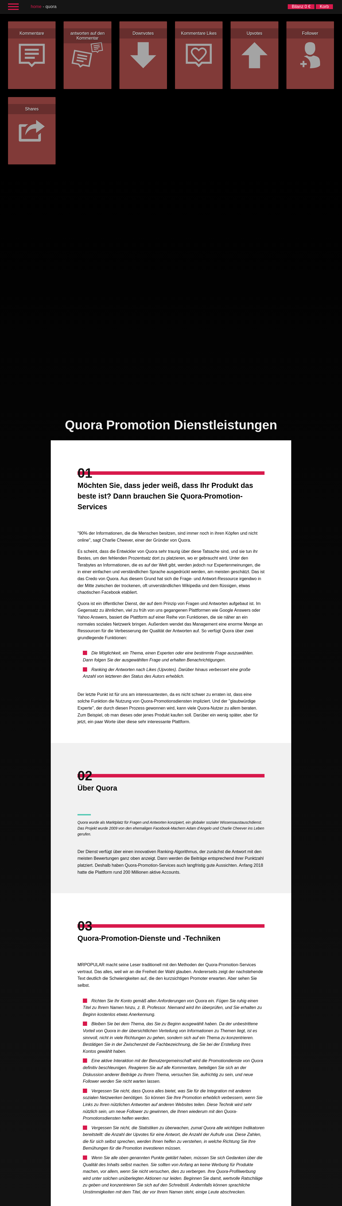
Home (36, 6)
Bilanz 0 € (301, 6)
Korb (324, 6)
